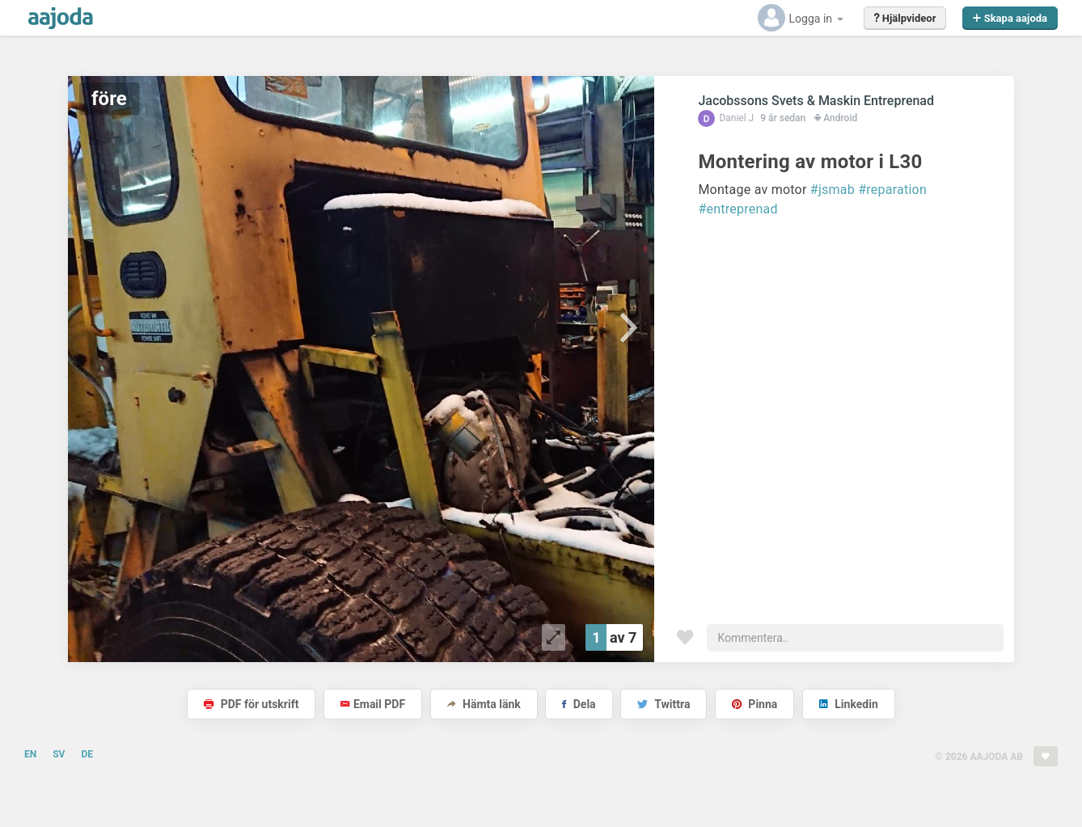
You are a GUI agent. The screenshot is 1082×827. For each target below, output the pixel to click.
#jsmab (832, 189)
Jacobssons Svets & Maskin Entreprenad (816, 100)
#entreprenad (737, 209)
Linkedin (848, 704)
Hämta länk (484, 704)
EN (30, 754)
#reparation (892, 189)
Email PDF (372, 704)
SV (59, 754)
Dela (578, 704)
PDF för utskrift (251, 704)
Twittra (663, 704)
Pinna (754, 704)
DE (87, 754)
